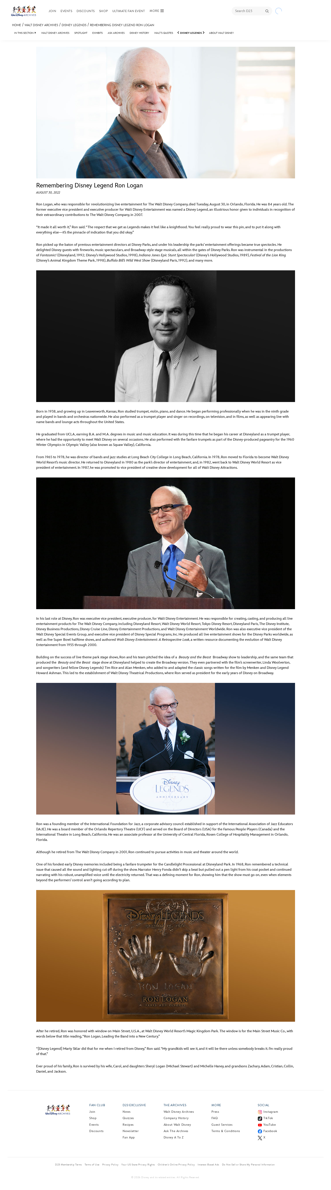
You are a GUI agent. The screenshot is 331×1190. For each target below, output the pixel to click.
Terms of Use (92, 1165)
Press (215, 1112)
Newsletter (131, 1131)
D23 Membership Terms (68, 1165)
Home (16, 25)
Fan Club (97, 1105)
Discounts (86, 11)
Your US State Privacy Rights (138, 1165)
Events (66, 11)
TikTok (268, 1118)
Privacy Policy (110, 1165)
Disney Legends (74, 25)
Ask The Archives (176, 1131)
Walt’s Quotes (163, 33)
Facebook (270, 1131)
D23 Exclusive (134, 1105)
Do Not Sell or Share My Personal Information (248, 1165)
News (127, 1112)
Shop (103, 11)
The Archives (175, 1105)
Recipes (128, 1125)
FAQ (214, 1118)
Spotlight (80, 33)
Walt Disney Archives (41, 25)
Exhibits (97, 33)
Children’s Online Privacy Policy (176, 1165)
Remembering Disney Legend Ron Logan (122, 25)
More (216, 1105)
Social (263, 1105)
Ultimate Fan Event (128, 11)
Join (52, 11)
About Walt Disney (221, 33)
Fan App (129, 1137)
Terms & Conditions (225, 1131)
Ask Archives (116, 33)
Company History (176, 1118)
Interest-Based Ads (208, 1165)
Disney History (139, 33)
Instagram (270, 1112)
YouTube (269, 1125)
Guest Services (222, 1125)
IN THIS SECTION (24, 33)
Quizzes (128, 1118)
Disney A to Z (174, 1137)
